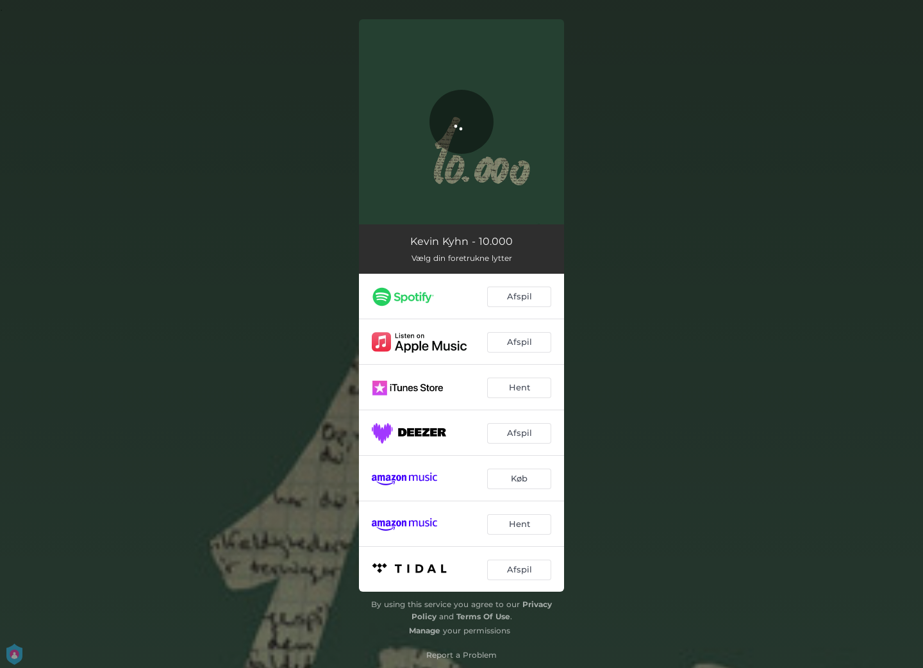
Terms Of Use (483, 616)
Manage (424, 630)
